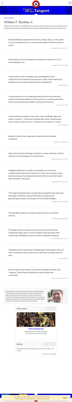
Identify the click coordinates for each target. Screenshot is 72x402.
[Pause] (51, 308)
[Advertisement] (36, 374)
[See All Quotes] (45, 344)
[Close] (69, 398)
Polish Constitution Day (36, 328)
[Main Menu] (2, 3)
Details (65, 398)
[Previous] (48, 308)
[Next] (53, 308)
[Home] (36, 3)
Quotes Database (9, 18)
